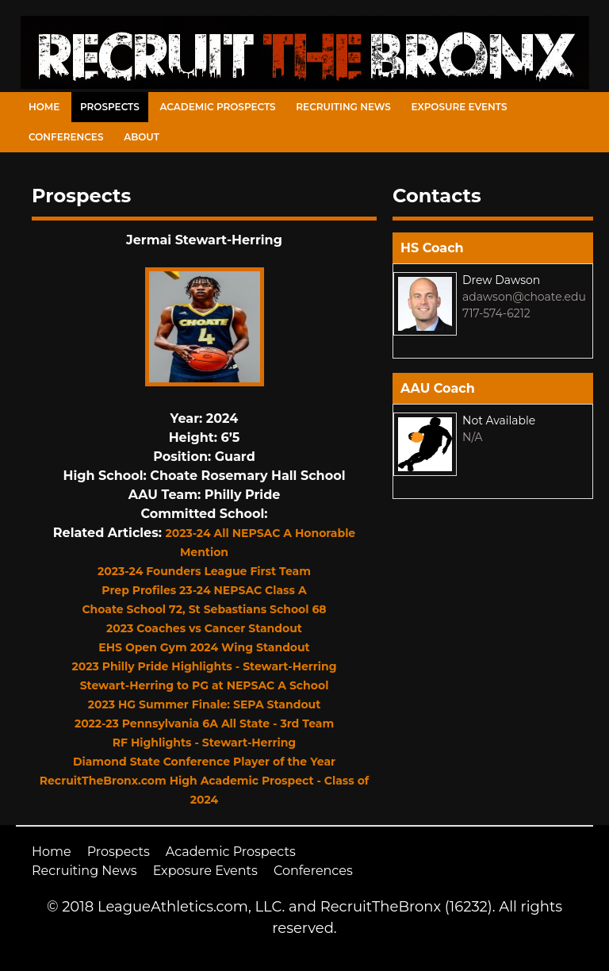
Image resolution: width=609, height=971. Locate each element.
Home (44, 107)
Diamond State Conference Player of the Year (204, 761)
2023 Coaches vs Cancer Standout (204, 628)
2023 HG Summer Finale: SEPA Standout (204, 704)
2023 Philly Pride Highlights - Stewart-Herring (203, 666)
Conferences (66, 137)
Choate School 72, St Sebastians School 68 (204, 609)
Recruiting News (343, 107)
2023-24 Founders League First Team (204, 571)
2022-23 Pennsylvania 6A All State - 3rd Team (204, 723)
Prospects (110, 107)
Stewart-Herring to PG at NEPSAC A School (204, 685)
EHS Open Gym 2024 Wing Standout (203, 647)
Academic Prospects (217, 107)
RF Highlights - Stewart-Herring (204, 742)
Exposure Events (460, 107)
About (141, 137)
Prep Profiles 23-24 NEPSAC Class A (204, 590)
